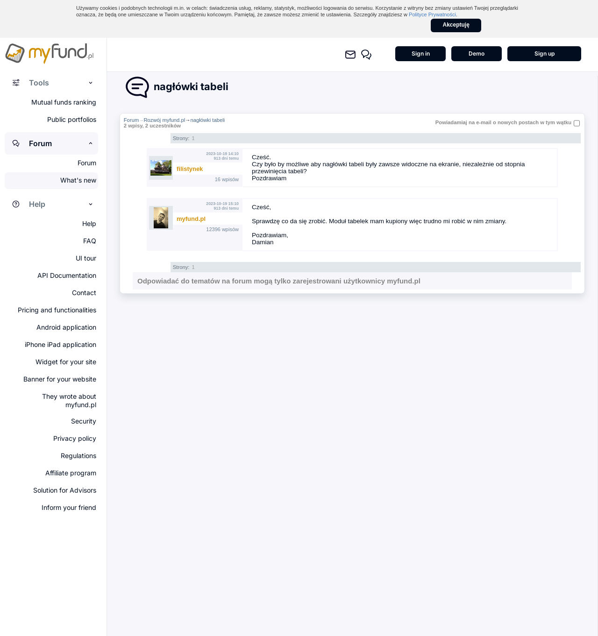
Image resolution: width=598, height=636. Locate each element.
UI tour (86, 258)
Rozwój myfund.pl (164, 120)
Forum (131, 120)
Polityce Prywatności (432, 14)
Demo (476, 53)
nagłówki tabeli (207, 120)
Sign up (544, 53)
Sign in (421, 53)
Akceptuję (456, 24)
